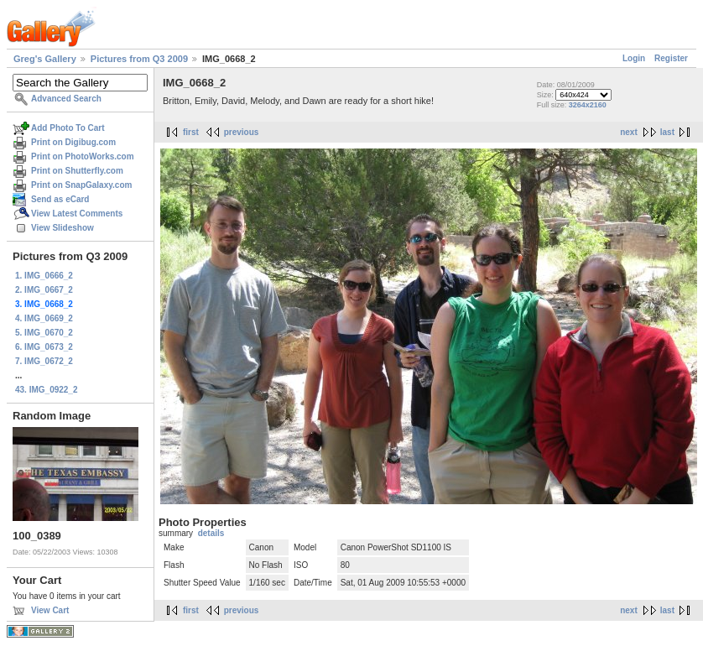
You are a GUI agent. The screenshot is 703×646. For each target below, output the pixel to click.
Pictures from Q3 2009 (139, 59)
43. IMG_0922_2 (46, 389)
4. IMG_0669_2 (44, 318)
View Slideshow (62, 227)
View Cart (50, 610)
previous (241, 132)
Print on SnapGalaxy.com (81, 185)
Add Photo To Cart (68, 128)
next (629, 132)
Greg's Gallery (44, 59)
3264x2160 (588, 105)
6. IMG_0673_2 (44, 347)
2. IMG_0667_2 (44, 289)
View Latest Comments (76, 213)
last (667, 132)
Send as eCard (60, 199)
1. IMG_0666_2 (44, 275)
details (211, 533)
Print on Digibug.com (73, 142)
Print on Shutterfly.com (77, 170)
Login (633, 58)
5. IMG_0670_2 (44, 332)
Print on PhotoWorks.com (82, 156)
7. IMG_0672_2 (44, 361)
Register (671, 58)
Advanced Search (66, 98)
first (191, 132)
